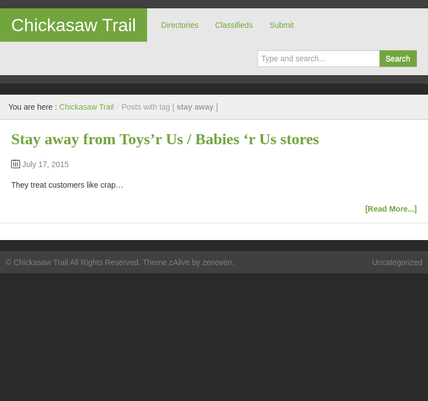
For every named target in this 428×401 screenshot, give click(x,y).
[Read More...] (391, 208)
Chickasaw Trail (73, 25)
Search (398, 58)
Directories (179, 25)
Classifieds (234, 25)
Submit (282, 25)
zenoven (217, 262)
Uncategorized (397, 262)
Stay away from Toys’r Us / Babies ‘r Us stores (165, 139)
